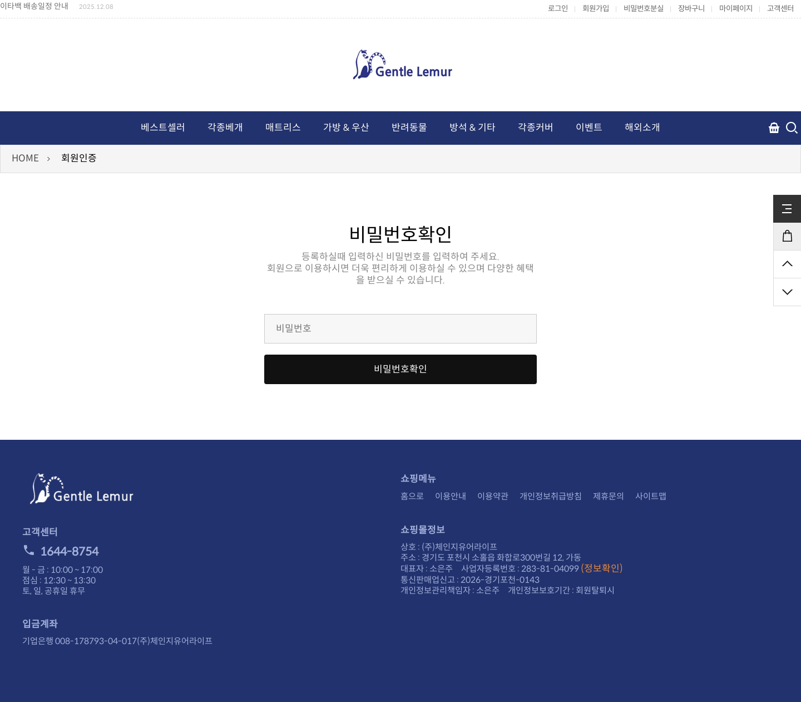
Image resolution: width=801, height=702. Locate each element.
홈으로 (412, 496)
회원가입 (595, 8)
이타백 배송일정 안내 (34, 6)
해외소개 (642, 128)
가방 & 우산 (346, 128)
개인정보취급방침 (551, 496)
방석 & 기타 (472, 128)
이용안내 (450, 496)
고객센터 (780, 8)
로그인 (558, 8)
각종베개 (225, 128)
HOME (25, 158)
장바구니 (691, 8)
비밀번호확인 (400, 369)
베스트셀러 (163, 128)
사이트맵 (650, 496)
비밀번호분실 (644, 8)
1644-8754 (60, 551)
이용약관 (492, 496)
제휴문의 (608, 496)
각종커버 (535, 128)
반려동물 (409, 128)
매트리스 (283, 128)
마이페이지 (736, 8)
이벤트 (589, 128)
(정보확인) (602, 569)
